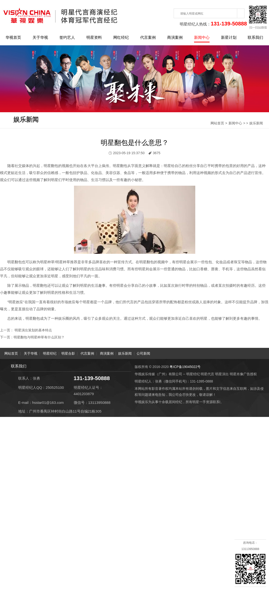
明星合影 (68, 353)
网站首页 (217, 123)
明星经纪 (50, 353)
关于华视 (40, 37)
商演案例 (175, 37)
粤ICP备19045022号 (185, 366)
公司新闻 (143, 353)
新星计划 (228, 37)
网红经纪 (121, 37)
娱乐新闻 (256, 123)
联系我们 (255, 37)
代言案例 (148, 37)
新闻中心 (202, 37)
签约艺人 (67, 37)
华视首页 (13, 37)
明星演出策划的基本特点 (33, 330)
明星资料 (94, 37)
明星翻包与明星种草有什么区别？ (39, 337)
